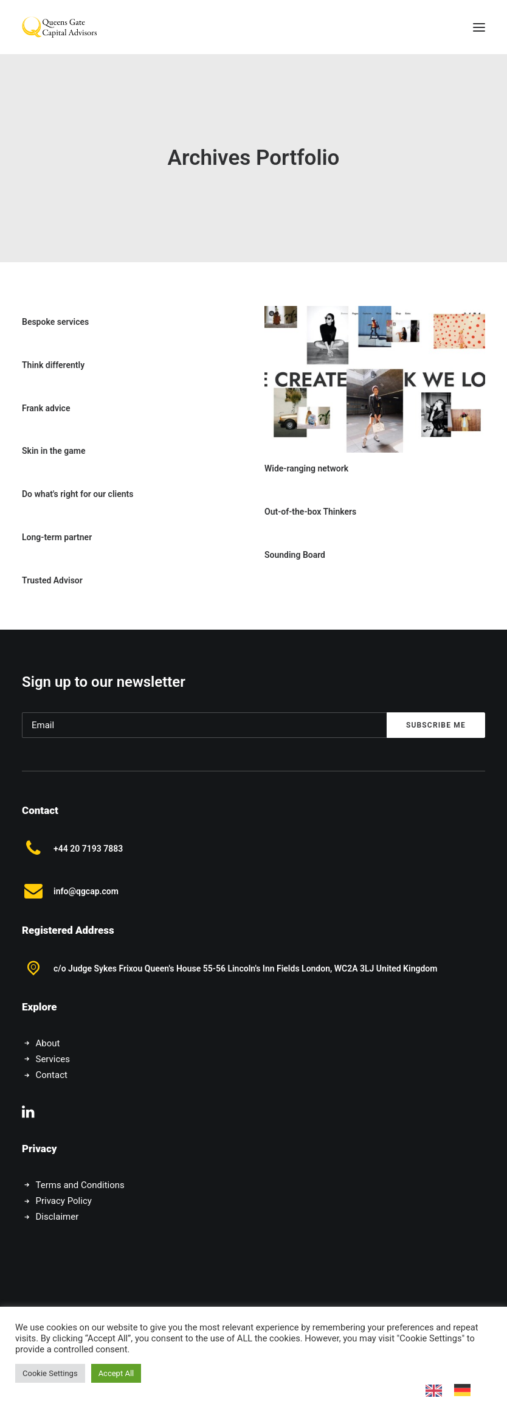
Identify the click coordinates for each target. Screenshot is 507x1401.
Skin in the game (54, 451)
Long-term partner (57, 537)
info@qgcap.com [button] (86, 891)
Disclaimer (57, 1216)
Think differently (53, 365)
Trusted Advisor (52, 580)
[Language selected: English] (454, 1390)
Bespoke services (55, 322)
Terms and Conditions (80, 1185)
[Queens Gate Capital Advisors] (59, 27)
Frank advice (46, 408)
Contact (51, 1074)
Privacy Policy (64, 1200)
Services (53, 1059)
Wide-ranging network (306, 468)
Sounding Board (294, 555)
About (48, 1043)
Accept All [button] (116, 1373)
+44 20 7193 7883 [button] (88, 848)
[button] (479, 27)
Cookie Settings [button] (50, 1373)
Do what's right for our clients (77, 494)
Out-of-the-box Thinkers (310, 511)
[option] (465, 1390)
